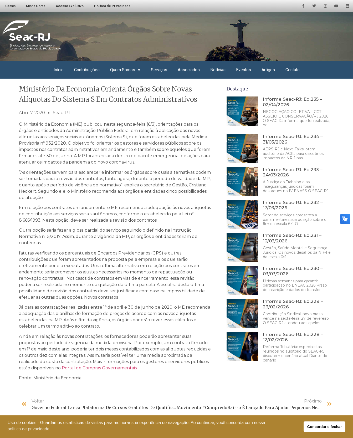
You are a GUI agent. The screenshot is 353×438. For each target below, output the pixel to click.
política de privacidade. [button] (29, 429)
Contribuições (87, 69)
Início (59, 69)
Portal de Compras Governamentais (99, 367)
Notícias (218, 69)
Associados (189, 69)
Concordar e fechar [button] (324, 427)
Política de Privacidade (112, 6)
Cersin (10, 6)
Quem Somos (125, 70)
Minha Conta (35, 6)
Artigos (268, 69)
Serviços (159, 69)
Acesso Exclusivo (70, 6)
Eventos (243, 69)
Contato (292, 69)
